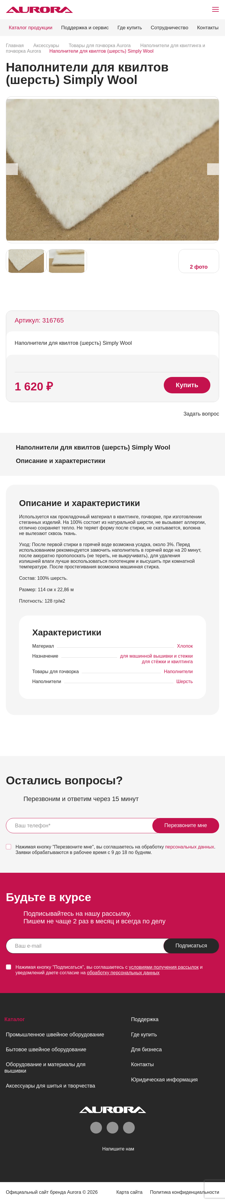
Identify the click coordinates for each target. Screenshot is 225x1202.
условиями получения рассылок (164, 967)
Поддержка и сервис (85, 27)
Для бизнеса (146, 1049)
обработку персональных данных (123, 972)
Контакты (208, 27)
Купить (187, 385)
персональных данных (189, 846)
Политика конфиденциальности (184, 1192)
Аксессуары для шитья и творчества (50, 1086)
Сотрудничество (169, 27)
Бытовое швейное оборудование (46, 1049)
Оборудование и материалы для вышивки (45, 1068)
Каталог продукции (30, 27)
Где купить (129, 27)
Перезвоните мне (185, 825)
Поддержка (144, 1019)
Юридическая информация (164, 1080)
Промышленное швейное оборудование (55, 1035)
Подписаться (191, 946)
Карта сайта (129, 1192)
